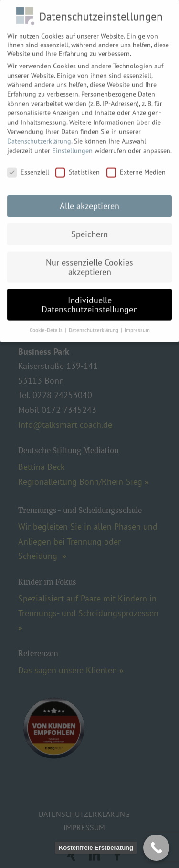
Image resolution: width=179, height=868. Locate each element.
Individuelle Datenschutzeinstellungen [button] (90, 299)
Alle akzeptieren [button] (89, 200)
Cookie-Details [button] (47, 324)
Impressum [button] (137, 324)
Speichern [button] (89, 228)
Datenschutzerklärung (39, 135)
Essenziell (28, 167)
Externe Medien (136, 167)
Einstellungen (72, 145)
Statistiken (77, 167)
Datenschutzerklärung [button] (94, 324)
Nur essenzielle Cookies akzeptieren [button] (89, 261)
